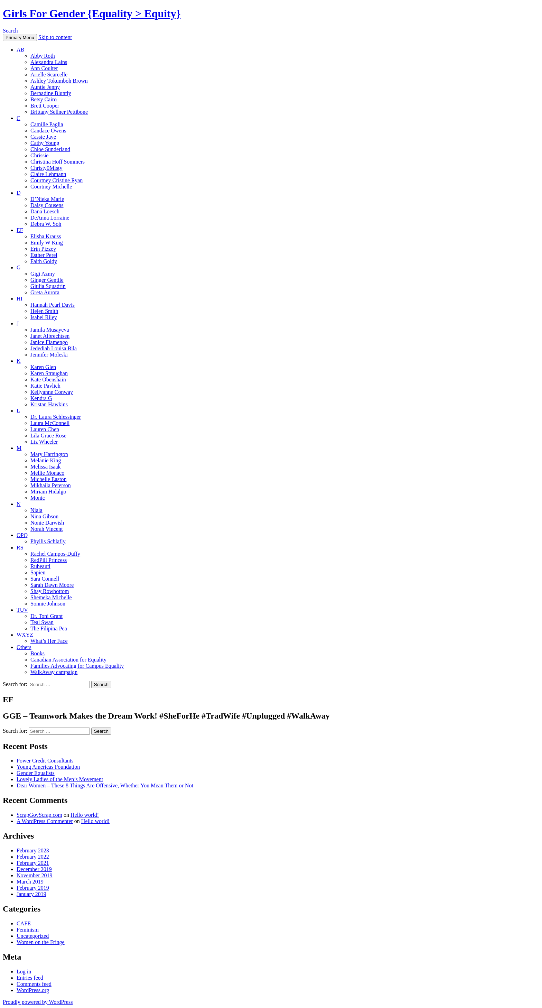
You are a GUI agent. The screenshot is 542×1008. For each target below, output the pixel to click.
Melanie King (45, 460)
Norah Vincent (46, 529)
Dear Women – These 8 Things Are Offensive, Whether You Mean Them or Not (105, 785)
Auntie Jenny (45, 87)
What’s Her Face (49, 641)
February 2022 (33, 857)
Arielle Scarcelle (48, 74)
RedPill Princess (48, 560)
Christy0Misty (46, 168)
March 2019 (30, 882)
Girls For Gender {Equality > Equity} (91, 13)
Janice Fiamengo (49, 342)
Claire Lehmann (48, 174)
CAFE (24, 923)
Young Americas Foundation (48, 767)
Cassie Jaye (43, 137)
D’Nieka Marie (47, 199)
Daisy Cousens (47, 205)
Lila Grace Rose (48, 435)
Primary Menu (20, 37)
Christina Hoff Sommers (57, 162)
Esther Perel (43, 255)
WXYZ (25, 635)
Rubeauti (40, 566)
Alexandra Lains (48, 62)
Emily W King (46, 243)
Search (10, 31)
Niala (36, 510)
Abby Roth (42, 56)
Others (24, 647)
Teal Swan (42, 622)
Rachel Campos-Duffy (55, 554)
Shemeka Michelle (51, 597)
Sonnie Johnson (47, 604)
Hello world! (85, 815)
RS (20, 548)
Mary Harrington (49, 454)
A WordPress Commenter (45, 821)
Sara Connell (44, 579)
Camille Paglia (46, 124)
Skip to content (55, 37)
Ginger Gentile (47, 280)
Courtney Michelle (51, 186)
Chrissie (39, 155)
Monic (37, 498)
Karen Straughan (49, 373)
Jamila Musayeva (49, 330)
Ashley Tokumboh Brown (59, 81)
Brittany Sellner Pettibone (59, 112)
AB (20, 50)
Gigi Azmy (42, 274)
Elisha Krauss (45, 236)
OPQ (22, 535)
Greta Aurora (44, 292)
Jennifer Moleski (49, 355)
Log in (24, 971)
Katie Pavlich (45, 386)
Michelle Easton (48, 479)
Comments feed (34, 984)
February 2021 (33, 863)
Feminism (28, 930)
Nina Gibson (44, 516)
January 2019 (31, 894)
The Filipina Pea (48, 628)
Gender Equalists (36, 773)
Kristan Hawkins (49, 404)
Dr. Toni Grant (46, 616)
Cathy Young (44, 143)
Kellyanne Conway (51, 392)
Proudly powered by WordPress (38, 1002)
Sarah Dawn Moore (52, 585)
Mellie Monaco (47, 473)
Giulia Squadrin (48, 286)
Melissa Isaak (45, 467)
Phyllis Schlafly (48, 541)
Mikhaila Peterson (50, 485)
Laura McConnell (49, 423)
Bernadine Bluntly (50, 93)
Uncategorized (33, 936)
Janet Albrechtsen (49, 336)
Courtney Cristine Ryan (56, 180)
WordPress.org (33, 990)
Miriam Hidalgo (48, 491)
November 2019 (35, 875)
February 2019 (33, 888)
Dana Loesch (44, 211)
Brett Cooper (44, 106)
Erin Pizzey (43, 249)
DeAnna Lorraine (49, 218)
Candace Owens (48, 130)
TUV (22, 610)
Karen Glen (43, 367)
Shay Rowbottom (49, 591)
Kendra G (41, 398)
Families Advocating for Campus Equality (77, 666)
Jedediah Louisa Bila (53, 348)
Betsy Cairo (43, 99)
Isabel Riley (43, 317)
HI (19, 299)
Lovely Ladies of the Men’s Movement (60, 779)
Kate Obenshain (48, 379)
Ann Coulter (44, 68)
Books (37, 653)
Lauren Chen (44, 429)
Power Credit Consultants (45, 761)
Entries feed (30, 978)
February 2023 (33, 850)
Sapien (38, 572)
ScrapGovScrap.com (39, 815)
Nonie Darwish (47, 523)
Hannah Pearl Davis (52, 305)
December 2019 (34, 869)
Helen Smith (44, 311)
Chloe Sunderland (50, 149)
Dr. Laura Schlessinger (55, 417)
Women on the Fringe (41, 942)
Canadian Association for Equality (68, 660)
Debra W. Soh (45, 224)
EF (20, 230)
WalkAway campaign (53, 672)
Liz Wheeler (44, 442)
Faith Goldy (43, 261)
